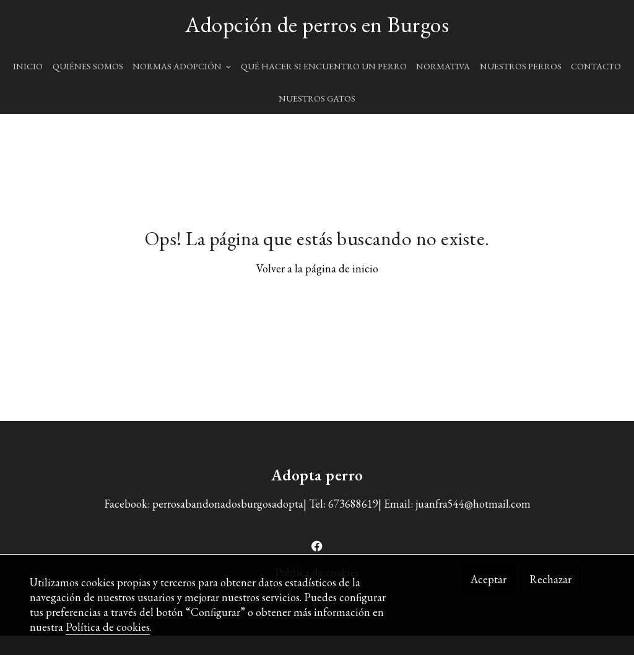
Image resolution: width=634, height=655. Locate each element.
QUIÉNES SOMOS (88, 66)
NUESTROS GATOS (317, 98)
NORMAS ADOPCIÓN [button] (181, 66)
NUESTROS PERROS (521, 66)
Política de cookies (108, 627)
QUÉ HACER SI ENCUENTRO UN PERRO (324, 66)
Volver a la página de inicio (317, 288)
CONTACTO (596, 66)
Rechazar (550, 579)
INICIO (28, 66)
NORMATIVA (443, 66)
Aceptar (488, 579)
